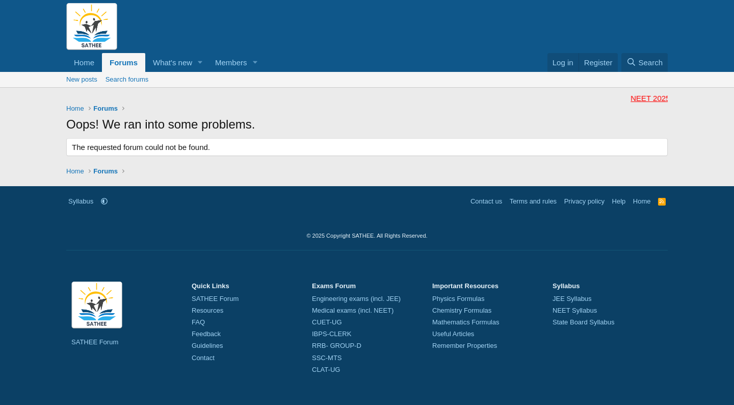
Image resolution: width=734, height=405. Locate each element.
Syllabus (80, 201)
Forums (124, 62)
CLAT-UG (326, 369)
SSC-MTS (327, 358)
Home (84, 62)
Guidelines (207, 345)
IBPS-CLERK (331, 334)
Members (231, 62)
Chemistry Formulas (461, 310)
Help (619, 201)
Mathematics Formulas (465, 322)
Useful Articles (453, 334)
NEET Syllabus (575, 310)
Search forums (127, 79)
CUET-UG (327, 322)
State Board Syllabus (583, 322)
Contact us (486, 201)
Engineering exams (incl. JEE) (356, 298)
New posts (81, 79)
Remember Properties (464, 345)
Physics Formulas (458, 298)
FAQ (198, 322)
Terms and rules (533, 201)
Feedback (206, 334)
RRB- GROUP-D (336, 345)
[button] (200, 62)
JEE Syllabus (572, 298)
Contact (203, 358)
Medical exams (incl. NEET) (353, 310)
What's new (172, 62)
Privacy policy (584, 201)
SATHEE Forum (94, 342)
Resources (207, 310)
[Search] (644, 62)
